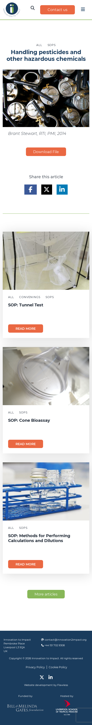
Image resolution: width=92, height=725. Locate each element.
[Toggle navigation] (83, 10)
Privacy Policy (35, 667)
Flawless (62, 685)
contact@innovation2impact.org (66, 639)
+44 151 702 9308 (54, 645)
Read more (26, 329)
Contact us (57, 10)
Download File (46, 152)
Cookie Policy (58, 667)
